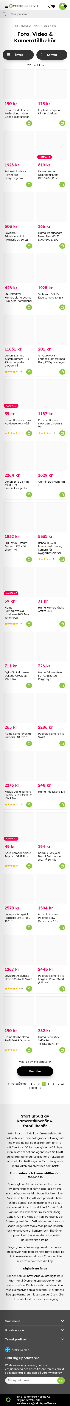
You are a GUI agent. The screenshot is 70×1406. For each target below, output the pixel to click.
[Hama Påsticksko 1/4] (52, 766)
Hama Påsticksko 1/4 (51, 791)
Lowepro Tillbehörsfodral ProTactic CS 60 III (16, 236)
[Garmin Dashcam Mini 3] (52, 456)
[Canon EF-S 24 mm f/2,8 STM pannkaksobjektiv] (18, 456)
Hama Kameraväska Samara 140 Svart (18, 735)
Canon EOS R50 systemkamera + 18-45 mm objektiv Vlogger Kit (17, 360)
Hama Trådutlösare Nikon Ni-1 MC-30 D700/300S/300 (50, 236)
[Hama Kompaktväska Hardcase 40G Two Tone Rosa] (18, 582)
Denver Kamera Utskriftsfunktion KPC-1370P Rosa (48, 175)
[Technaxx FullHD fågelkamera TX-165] (52, 268)
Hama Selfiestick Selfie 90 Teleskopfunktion (48, 1040)
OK (61, 1380)
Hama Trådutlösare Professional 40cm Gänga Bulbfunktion (17, 113)
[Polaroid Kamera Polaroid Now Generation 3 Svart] (52, 888)
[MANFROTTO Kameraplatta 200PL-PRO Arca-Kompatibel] (18, 268)
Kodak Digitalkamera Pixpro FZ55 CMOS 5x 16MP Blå (18, 795)
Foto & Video (49, 25)
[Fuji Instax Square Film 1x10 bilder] (52, 84)
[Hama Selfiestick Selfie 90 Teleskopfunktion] (52, 1011)
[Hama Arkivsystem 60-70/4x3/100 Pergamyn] (52, 646)
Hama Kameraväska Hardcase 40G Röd (18, 422)
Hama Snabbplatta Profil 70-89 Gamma (17, 1038)
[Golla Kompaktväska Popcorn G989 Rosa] (18, 827)
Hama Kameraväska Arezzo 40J (51, 609)
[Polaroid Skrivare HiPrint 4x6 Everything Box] (18, 145)
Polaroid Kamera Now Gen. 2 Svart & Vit (50, 424)
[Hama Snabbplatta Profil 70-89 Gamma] (18, 1011)
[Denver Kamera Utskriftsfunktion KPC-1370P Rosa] (52, 145)
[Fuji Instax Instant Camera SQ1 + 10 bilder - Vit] (18, 517)
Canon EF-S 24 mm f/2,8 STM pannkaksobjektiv (17, 485)
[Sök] (35, 14)
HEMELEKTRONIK (30, 25)
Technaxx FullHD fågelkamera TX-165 (50, 296)
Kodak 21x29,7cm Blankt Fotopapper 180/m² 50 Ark (50, 856)
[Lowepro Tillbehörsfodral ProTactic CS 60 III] (18, 207)
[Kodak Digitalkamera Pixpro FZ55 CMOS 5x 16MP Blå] (18, 766)
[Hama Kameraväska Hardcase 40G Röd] (18, 394)
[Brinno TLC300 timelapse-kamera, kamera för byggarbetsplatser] (52, 517)
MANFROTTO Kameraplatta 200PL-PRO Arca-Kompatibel (18, 298)
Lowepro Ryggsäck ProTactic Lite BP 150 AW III (17, 918)
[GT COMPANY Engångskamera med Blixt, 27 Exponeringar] (52, 330)
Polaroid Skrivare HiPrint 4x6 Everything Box (15, 175)
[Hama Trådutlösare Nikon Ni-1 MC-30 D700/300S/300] (52, 207)
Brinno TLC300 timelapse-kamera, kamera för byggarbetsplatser (50, 548)
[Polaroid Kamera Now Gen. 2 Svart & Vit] (52, 394)
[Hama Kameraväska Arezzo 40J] (52, 582)
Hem (15, 25)
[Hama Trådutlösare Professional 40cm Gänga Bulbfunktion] (18, 84)
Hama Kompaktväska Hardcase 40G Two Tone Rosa (17, 612)
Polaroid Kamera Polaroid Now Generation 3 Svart (49, 918)
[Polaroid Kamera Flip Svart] (52, 708)
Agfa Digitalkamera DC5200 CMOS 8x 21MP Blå (17, 676)
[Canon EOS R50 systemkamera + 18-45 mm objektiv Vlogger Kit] (18, 330)
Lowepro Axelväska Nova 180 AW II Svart (18, 977)
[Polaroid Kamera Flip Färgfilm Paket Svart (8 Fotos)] (52, 950)
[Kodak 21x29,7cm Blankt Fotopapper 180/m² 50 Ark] (52, 827)
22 (62, 1083)
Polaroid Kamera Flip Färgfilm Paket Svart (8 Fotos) (51, 979)
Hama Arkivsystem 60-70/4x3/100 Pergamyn (50, 676)
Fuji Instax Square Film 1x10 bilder (49, 111)
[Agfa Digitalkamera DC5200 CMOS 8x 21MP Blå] (18, 646)
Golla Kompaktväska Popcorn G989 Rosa (18, 854)
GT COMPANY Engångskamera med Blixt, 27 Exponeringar (51, 359)
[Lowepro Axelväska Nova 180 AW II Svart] (18, 950)
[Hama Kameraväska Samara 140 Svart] (18, 708)
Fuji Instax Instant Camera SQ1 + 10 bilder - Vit (16, 546)
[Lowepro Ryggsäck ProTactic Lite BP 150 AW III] (18, 888)
